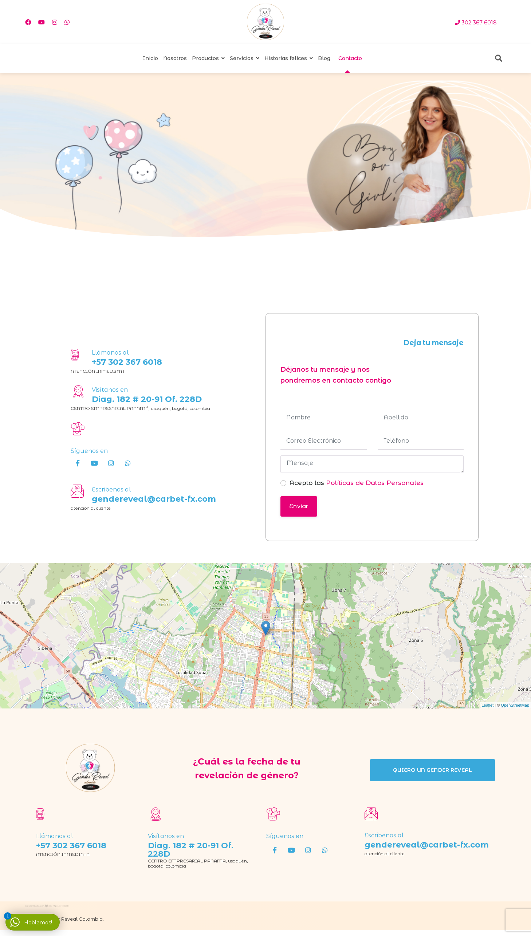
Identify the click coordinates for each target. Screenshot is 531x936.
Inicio (150, 58)
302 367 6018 (479, 22)
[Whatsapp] (67, 22)
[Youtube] (41, 22)
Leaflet (487, 705)
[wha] (127, 463)
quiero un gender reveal (432, 770)
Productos (205, 58)
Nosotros (175, 58)
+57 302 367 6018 (127, 362)
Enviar (298, 506)
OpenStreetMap (515, 705)
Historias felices (285, 58)
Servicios (241, 58)
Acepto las (356, 482)
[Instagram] (54, 22)
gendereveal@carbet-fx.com (154, 499)
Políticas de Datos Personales (374, 482)
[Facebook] (28, 22)
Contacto (350, 58)
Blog (324, 58)
